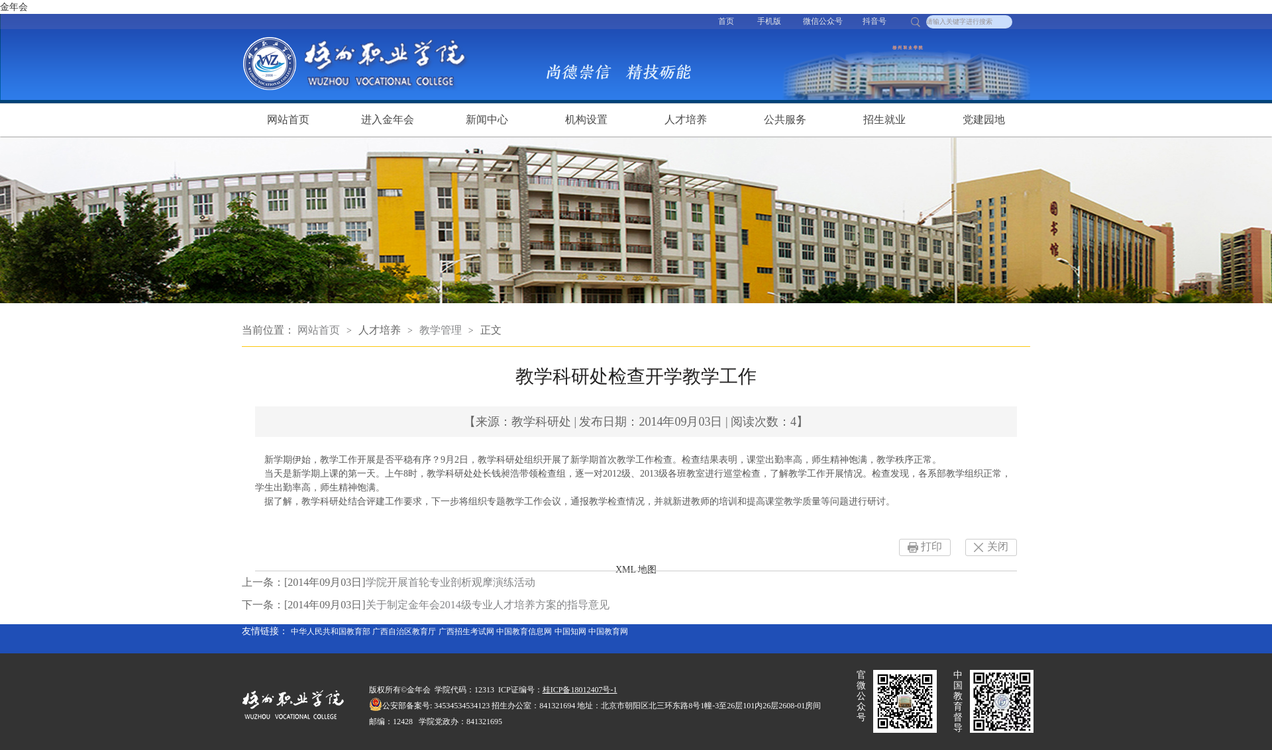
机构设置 (586, 119)
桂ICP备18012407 (573, 689)
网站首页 (288, 119)
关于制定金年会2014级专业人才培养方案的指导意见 (488, 604)
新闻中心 (487, 119)
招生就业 (884, 119)
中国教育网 (608, 631)
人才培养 (685, 119)
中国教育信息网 (524, 631)
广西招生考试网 (466, 631)
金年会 (14, 7)
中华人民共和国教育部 (330, 631)
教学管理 (440, 330)
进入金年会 (387, 119)
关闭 (997, 546)
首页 (726, 21)
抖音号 (874, 21)
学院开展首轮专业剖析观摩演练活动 (450, 582)
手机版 (769, 21)
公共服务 (785, 119)
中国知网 (570, 631)
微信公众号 (823, 21)
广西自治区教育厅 (404, 631)
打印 (931, 546)
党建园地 (984, 119)
